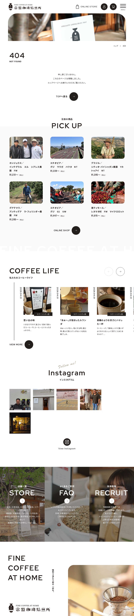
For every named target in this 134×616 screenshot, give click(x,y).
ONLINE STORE (86, 7)
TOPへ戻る (62, 96)
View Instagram (67, 420)
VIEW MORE (16, 344)
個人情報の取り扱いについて (22, 602)
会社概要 (14, 595)
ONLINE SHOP (62, 230)
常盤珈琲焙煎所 (24, 6)
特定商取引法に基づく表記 (21, 606)
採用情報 (14, 599)
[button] (108, 271)
